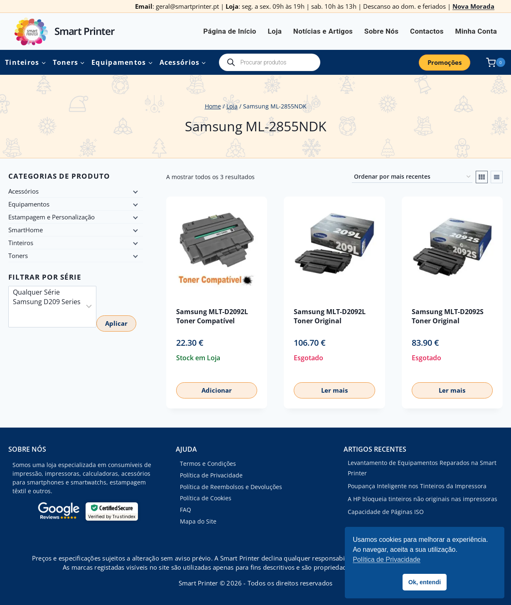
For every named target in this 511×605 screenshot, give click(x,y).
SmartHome (25, 230)
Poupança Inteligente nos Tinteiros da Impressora (417, 486)
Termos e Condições (208, 463)
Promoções (444, 62)
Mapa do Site (198, 521)
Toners (18, 255)
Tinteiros (20, 243)
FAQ (185, 510)
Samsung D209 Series (46, 302)
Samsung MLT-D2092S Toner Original (448, 316)
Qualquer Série (46, 292)
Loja (275, 31)
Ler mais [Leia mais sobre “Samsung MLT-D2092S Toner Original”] (452, 390)
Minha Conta (476, 31)
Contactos (427, 31)
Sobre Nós (381, 31)
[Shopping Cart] (494, 63)
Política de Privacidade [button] (386, 559)
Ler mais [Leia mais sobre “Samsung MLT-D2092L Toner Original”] (334, 390)
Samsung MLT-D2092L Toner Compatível (212, 316)
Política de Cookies (205, 498)
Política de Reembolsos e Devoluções (231, 487)
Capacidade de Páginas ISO (386, 512)
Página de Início (229, 31)
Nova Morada (473, 6)
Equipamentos (28, 204)
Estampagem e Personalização (51, 217)
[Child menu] (134, 191)
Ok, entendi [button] (424, 582)
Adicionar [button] (216, 390)
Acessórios (23, 191)
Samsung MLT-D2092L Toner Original (330, 316)
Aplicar (116, 323)
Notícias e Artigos (323, 31)
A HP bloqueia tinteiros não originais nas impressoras (422, 499)
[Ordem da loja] (412, 177)
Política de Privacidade (211, 475)
